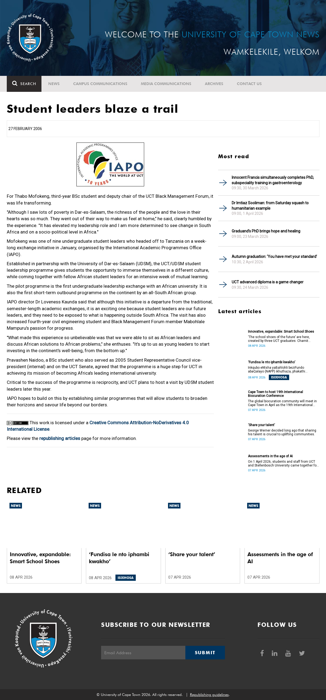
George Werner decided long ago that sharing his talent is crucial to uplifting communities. (282, 432)
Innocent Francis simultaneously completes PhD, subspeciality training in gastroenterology (273, 180)
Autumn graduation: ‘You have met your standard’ (274, 256)
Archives (214, 84)
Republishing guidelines (209, 694)
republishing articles (59, 438)
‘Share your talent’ (261, 425)
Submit (205, 652)
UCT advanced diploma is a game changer (268, 282)
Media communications (166, 84)
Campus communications (100, 84)
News (54, 84)
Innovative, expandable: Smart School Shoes (281, 331)
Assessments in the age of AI (270, 456)
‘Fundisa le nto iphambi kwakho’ (271, 362)
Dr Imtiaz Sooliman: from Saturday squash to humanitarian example (270, 205)
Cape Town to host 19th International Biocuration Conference (275, 394)
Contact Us (249, 84)
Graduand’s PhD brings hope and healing (266, 231)
